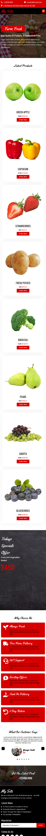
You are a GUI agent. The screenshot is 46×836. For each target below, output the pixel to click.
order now (23, 120)
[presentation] (3, 748)
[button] (17, 759)
